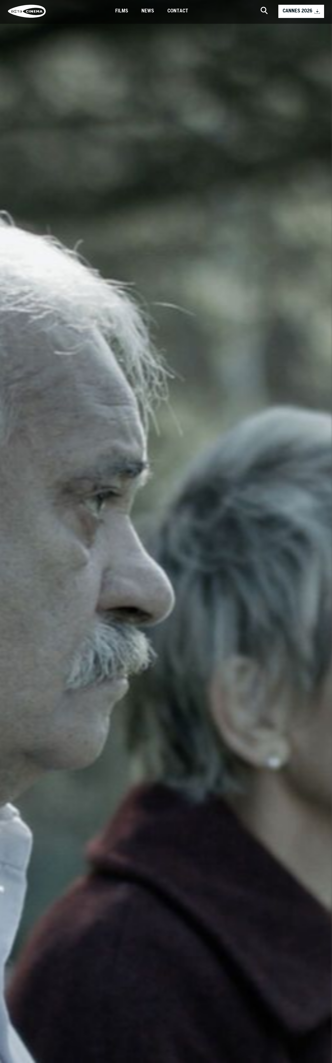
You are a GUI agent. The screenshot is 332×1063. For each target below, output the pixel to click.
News (147, 11)
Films (121, 11)
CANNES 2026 (301, 11)
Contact (177, 11)
